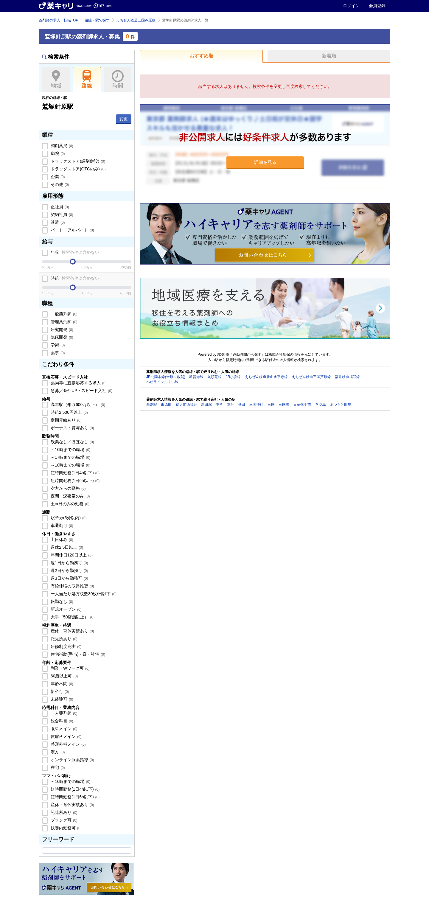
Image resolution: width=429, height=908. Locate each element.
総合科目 (61, 721)
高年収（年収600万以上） (77, 404)
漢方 (57, 752)
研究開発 (61, 329)
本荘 (230, 404)
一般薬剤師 (63, 314)
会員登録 (377, 5)
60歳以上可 (63, 676)
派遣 (57, 222)
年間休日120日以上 (71, 555)
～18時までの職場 (69, 465)
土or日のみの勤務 (69, 503)
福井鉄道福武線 (347, 377)
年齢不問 (61, 683)
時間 (117, 79)
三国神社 (256, 404)
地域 (56, 79)
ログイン (351, 5)
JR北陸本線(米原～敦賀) (165, 377)
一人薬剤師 (63, 713)
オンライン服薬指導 (71, 759)
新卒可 (59, 691)
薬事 (57, 352)
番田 (241, 404)
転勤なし (61, 601)
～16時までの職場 (69, 449)
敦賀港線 (196, 377)
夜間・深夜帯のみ (69, 496)
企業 (57, 176)
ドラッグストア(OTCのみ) (77, 169)
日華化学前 (302, 404)
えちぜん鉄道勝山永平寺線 (266, 377)
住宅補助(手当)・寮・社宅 (77, 654)
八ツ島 (320, 404)
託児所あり (63, 638)
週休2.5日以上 (66, 547)
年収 (74, 252)
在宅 (57, 767)
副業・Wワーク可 (69, 668)
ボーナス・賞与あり (71, 427)
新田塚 (206, 404)
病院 (57, 153)
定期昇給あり (65, 420)
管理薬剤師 (63, 321)
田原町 (166, 404)
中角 (219, 404)
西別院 (151, 404)
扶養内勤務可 (65, 827)
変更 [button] (123, 118)
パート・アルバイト (71, 230)
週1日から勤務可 (68, 562)
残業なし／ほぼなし (71, 441)
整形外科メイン (67, 744)
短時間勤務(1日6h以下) (74, 480)
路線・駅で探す (97, 20)
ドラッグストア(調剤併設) (77, 161)
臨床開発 (61, 337)
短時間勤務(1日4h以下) (74, 472)
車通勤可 (61, 525)
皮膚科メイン (65, 736)
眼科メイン (63, 728)
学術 (57, 345)
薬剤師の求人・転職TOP (58, 20)
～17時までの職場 (69, 457)
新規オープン (65, 609)
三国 (271, 404)
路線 (87, 79)
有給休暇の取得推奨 (71, 586)
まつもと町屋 (340, 404)
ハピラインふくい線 (162, 382)
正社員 (59, 206)
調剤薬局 (61, 145)
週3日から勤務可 (68, 578)
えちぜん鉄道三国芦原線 (136, 20)
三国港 (284, 404)
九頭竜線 (214, 377)
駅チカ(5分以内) (68, 517)
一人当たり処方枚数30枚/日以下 (82, 593)
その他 (59, 184)
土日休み (61, 539)
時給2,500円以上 (68, 412)
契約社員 (61, 214)
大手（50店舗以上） (71, 617)
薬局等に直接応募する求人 (78, 382)
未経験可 (61, 699)
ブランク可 (63, 820)
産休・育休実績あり (71, 631)
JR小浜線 (233, 377)
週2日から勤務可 (68, 570)
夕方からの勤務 (67, 488)
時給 (74, 278)
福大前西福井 (186, 404)
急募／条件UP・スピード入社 (80, 390)
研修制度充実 (65, 646)
